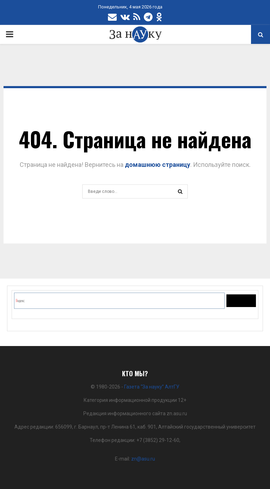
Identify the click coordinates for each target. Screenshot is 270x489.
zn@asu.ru (143, 459)
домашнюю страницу (157, 164)
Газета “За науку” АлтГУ (151, 387)
